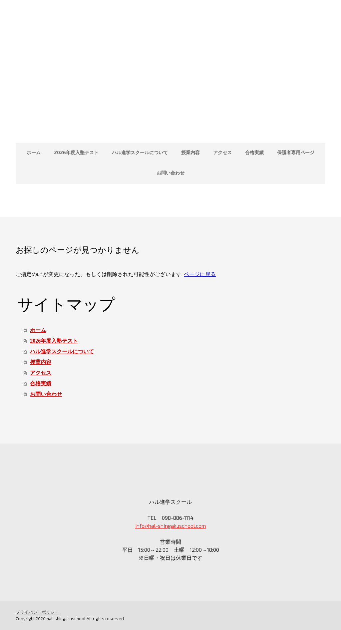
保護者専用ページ (295, 152)
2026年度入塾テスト (76, 152)
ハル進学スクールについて (140, 152)
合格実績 (254, 152)
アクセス (222, 152)
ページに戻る (200, 274)
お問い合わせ (170, 172)
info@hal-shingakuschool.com (170, 525)
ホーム (34, 152)
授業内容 (190, 152)
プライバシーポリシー (37, 612)
